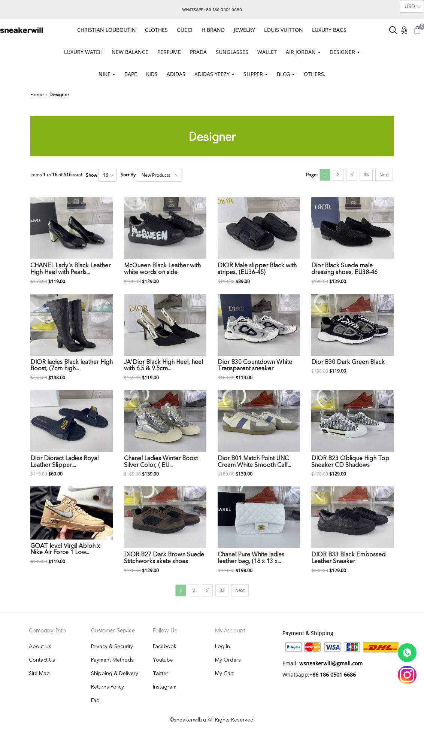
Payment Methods (112, 660)
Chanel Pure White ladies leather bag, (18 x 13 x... (251, 558)
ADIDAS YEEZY (212, 74)
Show (91, 175)
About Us (40, 646)
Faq (95, 700)
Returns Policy (107, 687)
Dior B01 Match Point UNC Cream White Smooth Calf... (254, 462)
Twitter (160, 673)
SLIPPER (253, 74)
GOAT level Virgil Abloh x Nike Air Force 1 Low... (65, 549)
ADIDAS (176, 74)
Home (37, 95)
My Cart (224, 673)
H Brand (213, 29)
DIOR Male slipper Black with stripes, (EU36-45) (257, 269)
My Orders (228, 660)
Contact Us (42, 660)
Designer (342, 51)
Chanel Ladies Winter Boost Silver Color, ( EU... (161, 462)
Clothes (156, 29)
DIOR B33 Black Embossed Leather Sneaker (348, 558)
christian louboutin (106, 29)
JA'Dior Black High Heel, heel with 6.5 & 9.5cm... (163, 365)
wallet (267, 51)
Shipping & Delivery (114, 673)
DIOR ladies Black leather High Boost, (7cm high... (71, 365)
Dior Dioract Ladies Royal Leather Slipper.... (64, 462)
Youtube (163, 660)
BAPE (130, 74)
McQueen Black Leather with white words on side (162, 269)
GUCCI (185, 29)
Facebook (164, 646)
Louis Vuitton (283, 29)
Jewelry (244, 29)
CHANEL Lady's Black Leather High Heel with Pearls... (70, 269)
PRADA (198, 51)
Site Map (39, 673)
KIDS (152, 74)
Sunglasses (232, 51)
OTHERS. (314, 74)
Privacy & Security (112, 646)
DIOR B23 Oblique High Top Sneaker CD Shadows (350, 462)
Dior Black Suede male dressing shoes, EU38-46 (344, 269)
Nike (104, 74)
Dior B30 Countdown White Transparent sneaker (255, 365)
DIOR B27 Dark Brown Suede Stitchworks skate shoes (164, 558)
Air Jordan (301, 51)
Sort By (128, 174)
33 (366, 174)
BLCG (283, 74)
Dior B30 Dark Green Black (348, 362)
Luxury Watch (83, 51)
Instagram (164, 687)
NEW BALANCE (130, 51)
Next (384, 174)
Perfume (169, 51)
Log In (222, 646)
